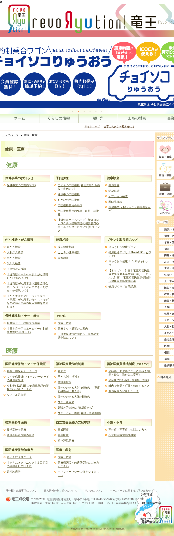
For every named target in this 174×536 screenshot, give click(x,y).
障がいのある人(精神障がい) (75, 396)
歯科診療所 (14, 471)
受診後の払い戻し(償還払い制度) (128, 380)
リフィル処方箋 (16, 394)
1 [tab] (72, 112)
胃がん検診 (14, 246)
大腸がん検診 (15, 252)
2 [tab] (78, 112)
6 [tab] (102, 112)
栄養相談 (63, 257)
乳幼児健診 (115, 201)
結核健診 (113, 190)
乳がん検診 (14, 263)
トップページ (10, 135)
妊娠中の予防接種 (69, 194)
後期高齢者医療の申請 (20, 435)
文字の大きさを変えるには (119, 126)
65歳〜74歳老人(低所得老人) (75, 407)
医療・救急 (64, 323)
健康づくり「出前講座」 (123, 286)
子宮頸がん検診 (16, 268)
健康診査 (113, 185)
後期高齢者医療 (16, 429)
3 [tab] (84, 112)
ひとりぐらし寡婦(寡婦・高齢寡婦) (79, 413)
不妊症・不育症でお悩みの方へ (127, 429)
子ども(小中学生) (68, 376)
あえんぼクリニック (19, 457)
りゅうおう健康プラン (122, 246)
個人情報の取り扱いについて (60, 490)
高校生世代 (64, 382)
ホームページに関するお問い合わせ (130, 490)
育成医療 (63, 429)
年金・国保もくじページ (22, 371)
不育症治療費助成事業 (122, 435)
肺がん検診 (14, 257)
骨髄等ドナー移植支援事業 (23, 323)
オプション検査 (118, 196)
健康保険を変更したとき (123, 391)
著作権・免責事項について (21, 490)
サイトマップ (92, 126)
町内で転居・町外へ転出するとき (129, 385)
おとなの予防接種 (69, 199)
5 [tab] (96, 112)
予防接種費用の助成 (70, 205)
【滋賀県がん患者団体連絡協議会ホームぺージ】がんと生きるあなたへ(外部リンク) (27, 287)
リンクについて (93, 490)
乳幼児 (62, 371)
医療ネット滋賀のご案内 (73, 328)
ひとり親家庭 (66, 402)
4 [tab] (90, 112)
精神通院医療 (66, 440)
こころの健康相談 (69, 252)
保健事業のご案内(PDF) (21, 185)
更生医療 (63, 435)
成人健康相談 (66, 246)
